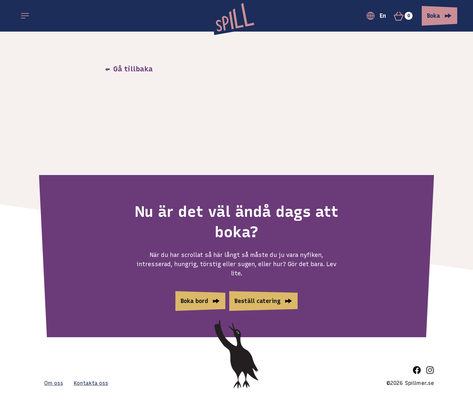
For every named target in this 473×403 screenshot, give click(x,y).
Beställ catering (258, 300)
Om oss (53, 383)
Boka (433, 15)
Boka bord (194, 300)
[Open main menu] (25, 16)
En (376, 16)
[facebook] (416, 370)
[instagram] (430, 370)
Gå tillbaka (129, 69)
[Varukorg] (406, 16)
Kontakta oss (91, 383)
